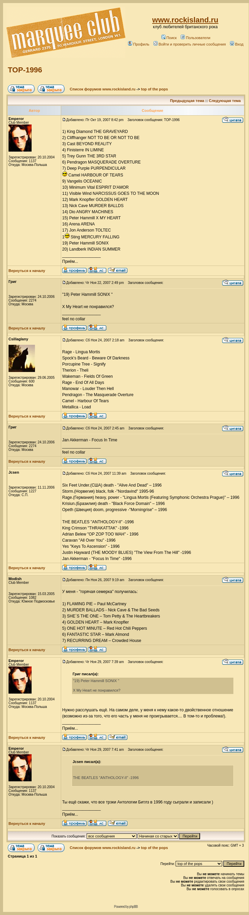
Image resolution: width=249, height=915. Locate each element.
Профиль (138, 44)
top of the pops (154, 89)
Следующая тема (225, 101)
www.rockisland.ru (185, 20)
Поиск (169, 38)
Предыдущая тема (187, 101)
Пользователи (195, 38)
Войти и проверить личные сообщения (190, 44)
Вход (237, 44)
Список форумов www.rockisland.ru (102, 89)
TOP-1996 (25, 70)
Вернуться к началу (26, 271)
